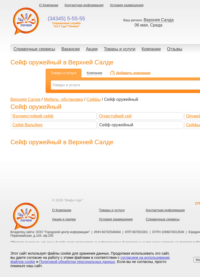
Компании (151, 49)
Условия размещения (126, 5)
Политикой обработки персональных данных (77, 262)
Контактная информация (84, 5)
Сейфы (93, 99)
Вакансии (70, 49)
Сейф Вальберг (27, 125)
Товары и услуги (119, 49)
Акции (92, 49)
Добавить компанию (133, 73)
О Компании (48, 5)
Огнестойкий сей (115, 116)
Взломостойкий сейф (32, 116)
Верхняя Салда (25, 99)
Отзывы (174, 49)
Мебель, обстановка (63, 99)
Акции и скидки (64, 219)
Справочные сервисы (34, 49)
